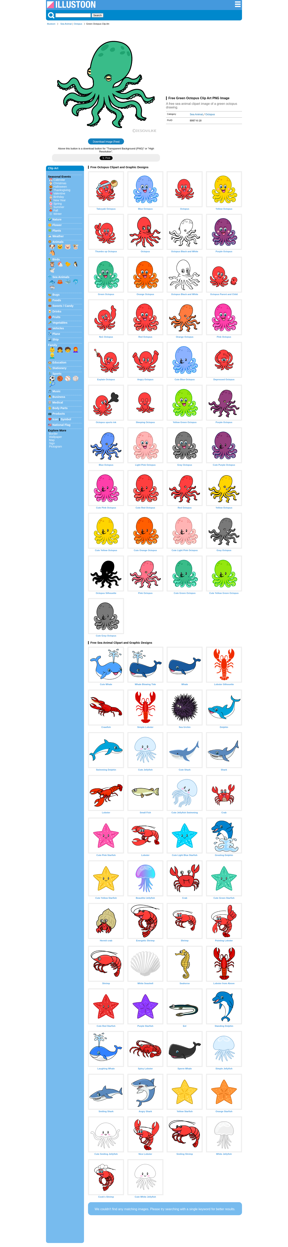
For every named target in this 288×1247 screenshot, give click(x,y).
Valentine (59, 193)
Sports (57, 373)
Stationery (59, 368)
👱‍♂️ (52, 355)
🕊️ (52, 270)
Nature (57, 219)
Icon (55, 419)
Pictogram (55, 446)
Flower (57, 225)
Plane (56, 333)
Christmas (59, 183)
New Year (59, 200)
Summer (58, 207)
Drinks (56, 311)
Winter (57, 213)
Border (53, 433)
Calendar (59, 179)
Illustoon (51, 24)
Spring (57, 203)
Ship (55, 339)
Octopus (78, 24)
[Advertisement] (204, 62)
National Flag (61, 424)
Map (52, 440)
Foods (56, 300)
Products (58, 413)
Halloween (60, 186)
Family (52, 345)
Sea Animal (66, 24)
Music (56, 391)
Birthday (58, 196)
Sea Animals (60, 277)
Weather (58, 236)
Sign (52, 443)
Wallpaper (55, 436)
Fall (55, 210)
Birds (56, 259)
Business (58, 396)
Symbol (66, 419)
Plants (56, 230)
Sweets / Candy (63, 305)
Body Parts (60, 408)
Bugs (56, 294)
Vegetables (59, 322)
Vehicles (58, 328)
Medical (57, 402)
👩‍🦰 (75, 349)
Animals (57, 241)
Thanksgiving (61, 190)
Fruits (56, 317)
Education (59, 362)
